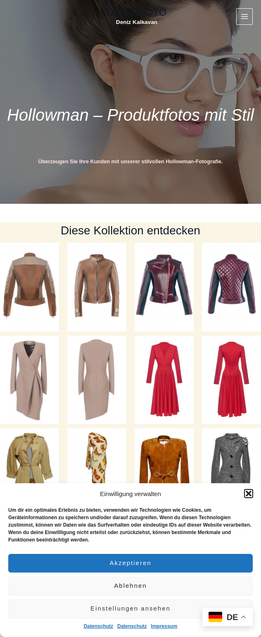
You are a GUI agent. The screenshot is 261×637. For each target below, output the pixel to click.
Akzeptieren (130, 562)
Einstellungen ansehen (130, 608)
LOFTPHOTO (136, 12)
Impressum (164, 626)
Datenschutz (98, 626)
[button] (248, 493)
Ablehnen (130, 585)
